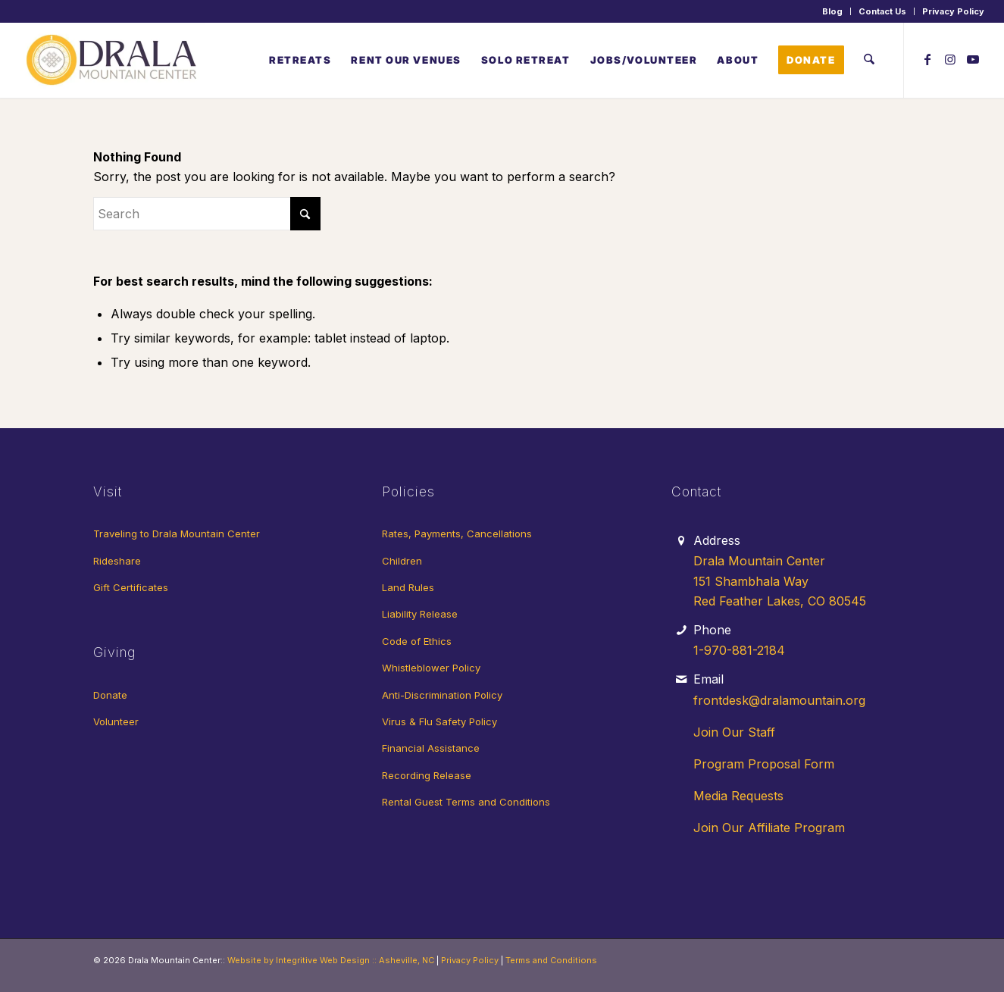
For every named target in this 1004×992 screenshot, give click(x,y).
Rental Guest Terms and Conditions (466, 802)
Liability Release (420, 614)
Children (402, 561)
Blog (832, 11)
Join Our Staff (734, 732)
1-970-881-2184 (739, 650)
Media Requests (738, 795)
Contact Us (882, 11)
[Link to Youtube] (973, 59)
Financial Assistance (431, 748)
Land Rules (408, 587)
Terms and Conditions (551, 960)
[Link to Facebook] (927, 59)
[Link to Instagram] (950, 59)
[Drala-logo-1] (112, 60)
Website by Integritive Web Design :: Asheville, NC (330, 960)
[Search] (869, 60)
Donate (110, 695)
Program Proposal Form (763, 763)
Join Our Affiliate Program (769, 827)
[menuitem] (833, 11)
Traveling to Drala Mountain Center (176, 533)
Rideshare (117, 561)
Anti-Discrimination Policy (442, 695)
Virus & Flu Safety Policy (439, 721)
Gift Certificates (130, 587)
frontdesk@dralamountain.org (779, 700)
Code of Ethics (417, 641)
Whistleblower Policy (431, 668)
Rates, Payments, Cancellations (457, 533)
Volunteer (116, 721)
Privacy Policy (953, 11)
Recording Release (426, 775)
